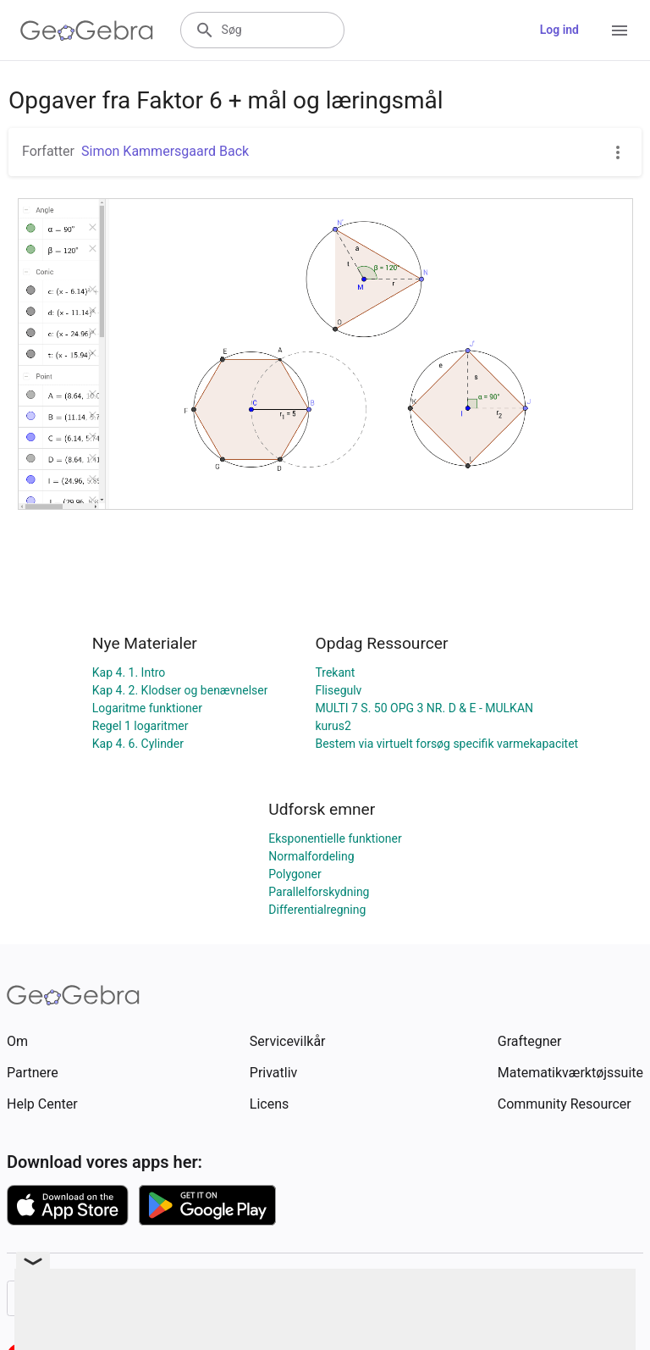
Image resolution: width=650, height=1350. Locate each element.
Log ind (559, 29)
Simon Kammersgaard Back (165, 151)
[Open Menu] (619, 30)
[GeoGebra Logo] (86, 30)
